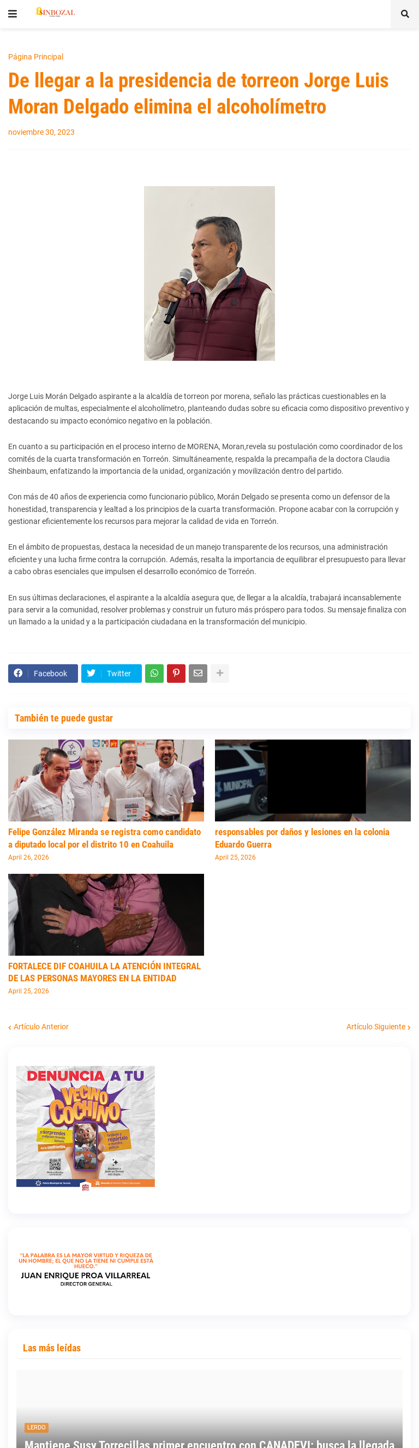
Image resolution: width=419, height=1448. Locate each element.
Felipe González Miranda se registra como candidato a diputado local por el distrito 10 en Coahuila (104, 837)
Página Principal (35, 57)
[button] (12, 14)
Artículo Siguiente (375, 1026)
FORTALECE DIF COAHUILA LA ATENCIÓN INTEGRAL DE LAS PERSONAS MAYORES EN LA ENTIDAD (104, 972)
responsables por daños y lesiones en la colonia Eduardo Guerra (302, 837)
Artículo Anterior (41, 1026)
